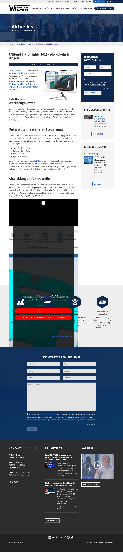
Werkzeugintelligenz (18, 84)
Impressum (109, 543)
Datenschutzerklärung (97, 85)
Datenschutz (98, 543)
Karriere (76, 1)
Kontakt (84, 1)
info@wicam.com (22, 475)
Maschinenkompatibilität (24, 87)
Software (48, 8)
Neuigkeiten (21, 44)
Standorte (68, 1)
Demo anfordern (106, 8)
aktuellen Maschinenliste (57, 169)
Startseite (12, 44)
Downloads (59, 1)
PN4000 (24, 76)
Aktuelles (88, 8)
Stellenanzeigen (90, 484)
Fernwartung (98, 1)
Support (50, 1)
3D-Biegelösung (25, 73)
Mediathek (98, 134)
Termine (98, 184)
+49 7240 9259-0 (23, 472)
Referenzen (77, 8)
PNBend (15, 70)
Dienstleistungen (62, 8)
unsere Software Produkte (61, 336)
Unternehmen (36, 8)
